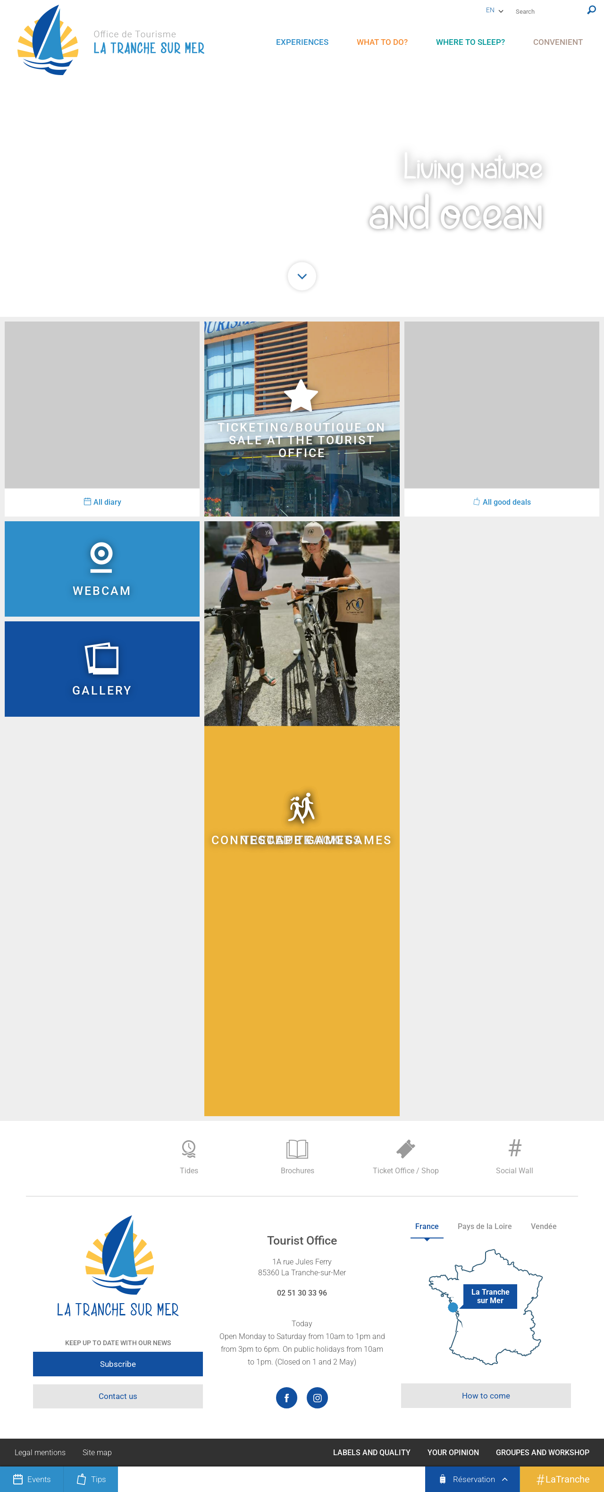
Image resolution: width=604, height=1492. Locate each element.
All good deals (502, 502)
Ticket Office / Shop (406, 1157)
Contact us (118, 1396)
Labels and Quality (372, 1452)
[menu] (302, 42)
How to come (486, 1395)
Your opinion (453, 1452)
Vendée (544, 1226)
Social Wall (514, 1155)
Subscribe (118, 1364)
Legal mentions (40, 1452)
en (490, 10)
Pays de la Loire (485, 1226)
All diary (102, 502)
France (427, 1226)
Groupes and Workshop (542, 1452)
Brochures (297, 1157)
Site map (97, 1452)
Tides (189, 1157)
